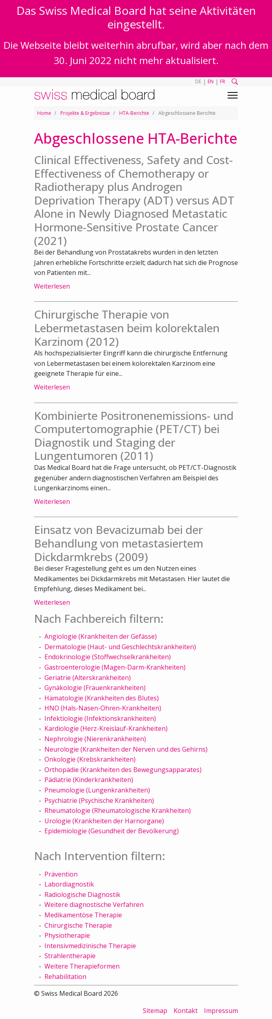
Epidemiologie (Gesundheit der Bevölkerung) (111, 830)
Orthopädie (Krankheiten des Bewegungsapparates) (123, 769)
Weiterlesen (52, 286)
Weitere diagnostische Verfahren (94, 904)
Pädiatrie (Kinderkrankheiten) (88, 779)
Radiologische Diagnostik (82, 894)
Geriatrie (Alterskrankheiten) (87, 677)
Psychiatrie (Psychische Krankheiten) (99, 800)
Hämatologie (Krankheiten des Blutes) (101, 698)
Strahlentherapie (70, 955)
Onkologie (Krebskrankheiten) (90, 759)
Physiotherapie (67, 935)
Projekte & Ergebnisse (85, 113)
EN (211, 81)
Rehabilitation (65, 976)
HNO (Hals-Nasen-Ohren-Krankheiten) (102, 708)
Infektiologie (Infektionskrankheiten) (100, 718)
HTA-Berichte (134, 113)
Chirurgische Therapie (78, 925)
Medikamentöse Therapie (83, 915)
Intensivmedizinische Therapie (90, 945)
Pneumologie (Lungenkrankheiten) (97, 790)
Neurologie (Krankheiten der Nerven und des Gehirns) (126, 749)
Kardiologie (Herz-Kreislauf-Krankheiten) (106, 728)
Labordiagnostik (69, 884)
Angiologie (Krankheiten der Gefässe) (100, 636)
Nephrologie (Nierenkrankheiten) (95, 738)
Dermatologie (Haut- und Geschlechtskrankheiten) (120, 646)
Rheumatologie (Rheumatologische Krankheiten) (117, 810)
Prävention (61, 874)
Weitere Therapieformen (82, 966)
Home (44, 113)
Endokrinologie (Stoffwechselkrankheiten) (107, 656)
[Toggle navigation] (233, 95)
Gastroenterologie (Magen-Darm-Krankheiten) (115, 667)
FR (222, 81)
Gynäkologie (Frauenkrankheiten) (95, 687)
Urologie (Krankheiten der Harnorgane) (104, 820)
